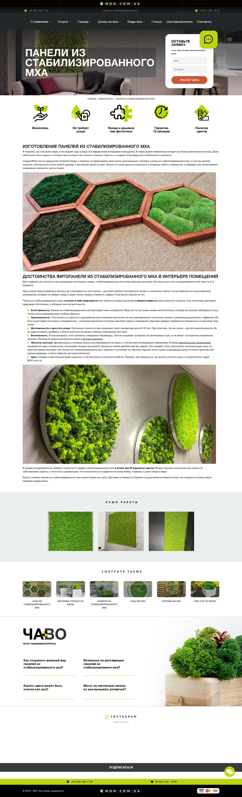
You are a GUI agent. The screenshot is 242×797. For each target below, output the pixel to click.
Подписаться (121, 767)
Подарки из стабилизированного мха (104, 604)
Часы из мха (137, 601)
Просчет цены (189, 79)
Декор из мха (108, 21)
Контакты (204, 21)
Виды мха (134, 21)
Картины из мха (171, 601)
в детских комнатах (92, 339)
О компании (39, 21)
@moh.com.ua (121, 722)
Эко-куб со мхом (205, 601)
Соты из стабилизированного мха (37, 604)
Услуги (63, 21)
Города (82, 21)
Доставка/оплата (179, 21)
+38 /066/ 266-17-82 (38, 10)
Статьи (156, 21)
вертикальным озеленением (195, 342)
